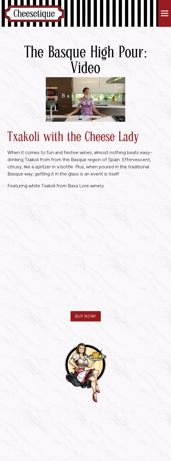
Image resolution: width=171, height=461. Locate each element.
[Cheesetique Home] (34, 13)
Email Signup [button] (85, 456)
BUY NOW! (85, 316)
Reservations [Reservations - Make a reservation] (85, 445)
